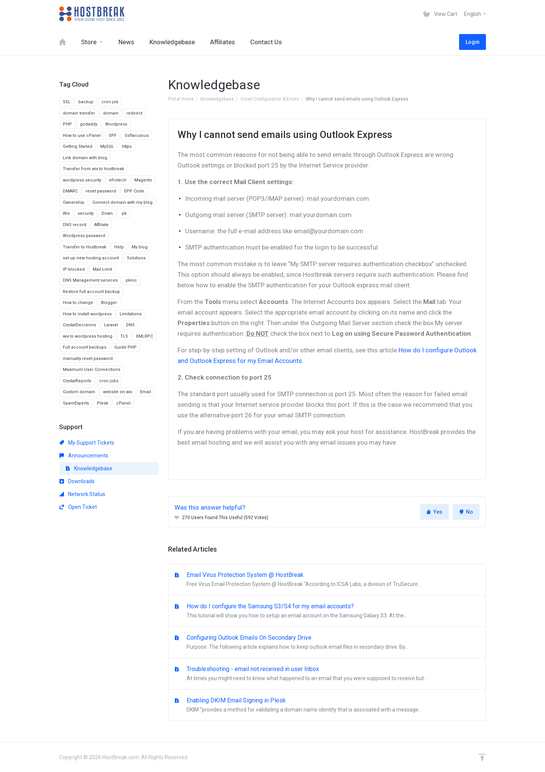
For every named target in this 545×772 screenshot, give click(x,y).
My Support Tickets (86, 443)
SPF (113, 135)
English (475, 14)
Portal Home (181, 99)
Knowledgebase (217, 99)
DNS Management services (90, 280)
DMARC (70, 191)
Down (107, 213)
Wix (66, 213)
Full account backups (84, 347)
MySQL (107, 146)
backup (85, 101)
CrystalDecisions (79, 324)
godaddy (88, 124)
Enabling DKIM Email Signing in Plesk (327, 705)
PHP (67, 124)
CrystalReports (77, 380)
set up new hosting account (91, 258)
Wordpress (116, 124)
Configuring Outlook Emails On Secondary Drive (327, 642)
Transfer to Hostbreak (84, 247)
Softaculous (137, 135)
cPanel (123, 403)
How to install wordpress (87, 314)
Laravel (111, 324)
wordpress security (82, 180)
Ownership (73, 202)
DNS (130, 324)
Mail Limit (102, 269)
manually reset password (88, 358)
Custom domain (79, 391)
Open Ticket (78, 507)
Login (473, 42)
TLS (124, 336)
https (127, 146)
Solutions (136, 258)
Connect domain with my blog (122, 202)
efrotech (117, 180)
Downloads (77, 481)
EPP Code (134, 191)
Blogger (109, 302)
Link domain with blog (85, 157)
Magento (143, 180)
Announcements (83, 456)
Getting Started (77, 146)
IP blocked (74, 269)
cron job (109, 101)
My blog (140, 247)
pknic (131, 280)
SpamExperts (76, 403)
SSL (66, 101)
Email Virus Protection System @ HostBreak (327, 580)
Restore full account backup (91, 291)
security (85, 213)
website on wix (117, 391)
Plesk (102, 403)
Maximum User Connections (91, 369)
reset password (101, 191)
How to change (78, 302)
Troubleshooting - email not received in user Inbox (327, 674)
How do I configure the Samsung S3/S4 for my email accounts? (327, 611)
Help (119, 247)
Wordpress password (84, 235)
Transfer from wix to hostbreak (93, 168)
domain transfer (79, 113)
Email (145, 391)
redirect (134, 113)
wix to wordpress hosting (87, 336)
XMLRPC (144, 336)
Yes (434, 512)
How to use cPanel (82, 135)
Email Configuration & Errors (270, 99)
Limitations (131, 314)
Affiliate (101, 224)
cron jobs (108, 380)
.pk (124, 213)
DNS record (74, 224)
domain (110, 113)
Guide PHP (125, 347)
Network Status (82, 494)
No (466, 512)
